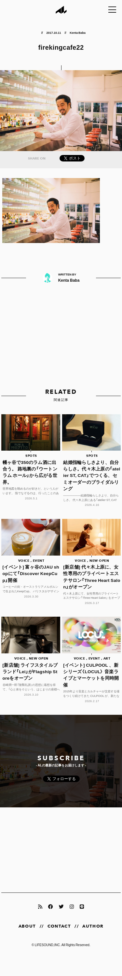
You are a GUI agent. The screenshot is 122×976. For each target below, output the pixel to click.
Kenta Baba (78, 32)
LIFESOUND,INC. (48, 944)
